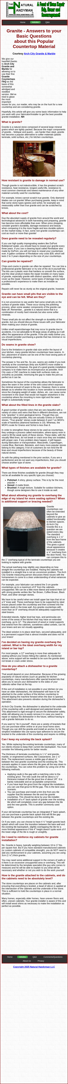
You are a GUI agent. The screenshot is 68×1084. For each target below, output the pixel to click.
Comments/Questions (53, 957)
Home (22, 22)
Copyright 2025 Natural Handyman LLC (34, 967)
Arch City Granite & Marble (39, 53)
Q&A (47, 22)
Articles (35, 22)
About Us (27, 961)
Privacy (41, 961)
